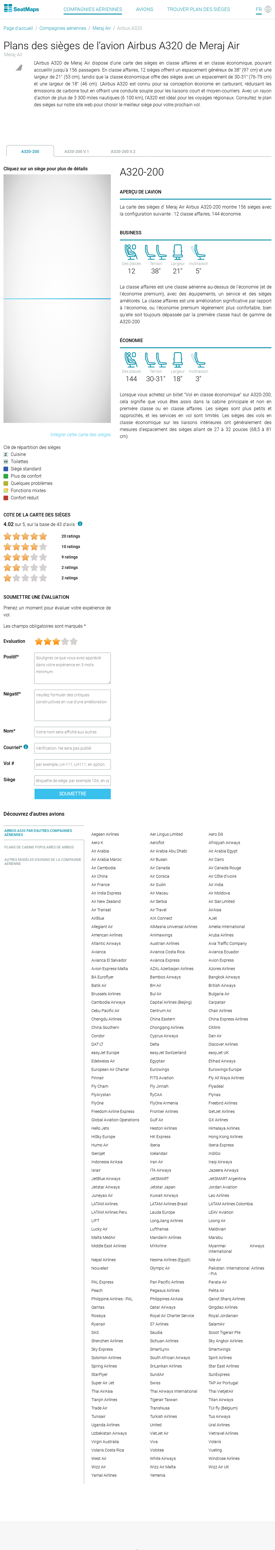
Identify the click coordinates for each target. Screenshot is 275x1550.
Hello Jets (100, 1128)
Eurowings (159, 1069)
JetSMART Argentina (227, 1178)
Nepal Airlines (103, 1259)
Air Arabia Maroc (106, 859)
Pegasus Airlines (165, 1290)
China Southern (105, 1027)
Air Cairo (216, 859)
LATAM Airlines (104, 1204)
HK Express (160, 1136)
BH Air (155, 985)
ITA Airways (160, 1170)
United (156, 1425)
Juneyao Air (102, 1195)
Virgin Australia (105, 1441)
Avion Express (221, 960)
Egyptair (157, 1061)
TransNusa (160, 1408)
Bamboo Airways (165, 977)
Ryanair (98, 1324)
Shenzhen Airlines (107, 1341)
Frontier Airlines (164, 1111)
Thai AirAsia (102, 1391)
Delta (154, 1044)
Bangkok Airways (224, 977)
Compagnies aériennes (62, 28)
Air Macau (159, 893)
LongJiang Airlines (166, 1220)
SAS (95, 1332)
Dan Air (215, 1036)
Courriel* (15, 747)
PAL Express (102, 1282)
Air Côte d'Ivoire (222, 876)
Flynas (214, 1094)
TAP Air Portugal (223, 1383)
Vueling (215, 1450)
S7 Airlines (159, 1324)
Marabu (216, 1237)
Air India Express (106, 893)
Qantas (97, 1307)
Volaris (215, 1441)
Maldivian (217, 1229)
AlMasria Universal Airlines (173, 926)
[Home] (21, 8)
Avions (144, 9)
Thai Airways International (173, 1391)
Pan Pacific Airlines (167, 1282)
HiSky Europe (103, 1136)
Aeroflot (157, 842)
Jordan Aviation (223, 1187)
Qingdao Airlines (223, 1307)
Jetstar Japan (163, 1187)
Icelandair (159, 1153)
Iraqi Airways (220, 1162)
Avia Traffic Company (228, 943)
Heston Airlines (163, 1128)
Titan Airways (221, 1399)
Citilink (214, 1027)
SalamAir (217, 1324)
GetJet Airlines (222, 1111)
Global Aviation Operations (115, 1120)
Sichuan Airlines (164, 1341)
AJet (213, 918)
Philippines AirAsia (166, 1299)
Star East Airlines (224, 1366)
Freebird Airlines (223, 1103)
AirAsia (215, 910)
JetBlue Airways (105, 1178)
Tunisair (98, 1416)
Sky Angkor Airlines (226, 1341)
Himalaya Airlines (224, 1128)
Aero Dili (216, 834)
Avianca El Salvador (109, 960)
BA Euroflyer (102, 977)
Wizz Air (98, 1467)
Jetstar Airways (105, 1187)
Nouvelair (99, 1268)
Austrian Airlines (164, 943)
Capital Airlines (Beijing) (171, 1002)
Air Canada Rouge (225, 868)
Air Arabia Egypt (223, 851)
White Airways (163, 1458)
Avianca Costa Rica (167, 952)
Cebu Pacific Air (105, 1010)
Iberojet (98, 1153)
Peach (97, 1290)
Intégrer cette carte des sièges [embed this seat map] (80, 434)
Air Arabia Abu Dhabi (168, 851)
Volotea (157, 1450)
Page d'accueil (18, 28)
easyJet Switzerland (168, 1052)
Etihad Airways (222, 1061)
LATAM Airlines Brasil (168, 1204)
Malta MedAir (103, 1237)
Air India (216, 884)
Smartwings (219, 1349)
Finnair (97, 1078)
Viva (154, 1441)
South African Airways (170, 1357)
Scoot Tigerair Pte (224, 1332)
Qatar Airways (163, 1307)
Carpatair (217, 1002)
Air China (99, 876)
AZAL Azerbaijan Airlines (171, 968)
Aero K (97, 842)
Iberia (155, 1145)
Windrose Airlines (224, 1458)
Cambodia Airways (108, 1002)
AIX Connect (161, 918)
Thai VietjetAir (221, 1391)
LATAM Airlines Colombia (231, 1204)
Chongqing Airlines (167, 1027)
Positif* (11, 657)
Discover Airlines (223, 1044)
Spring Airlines (104, 1366)
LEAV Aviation (221, 1212)
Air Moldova (219, 893)
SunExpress (219, 1374)
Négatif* (12, 694)
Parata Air (218, 1282)
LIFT (95, 1220)
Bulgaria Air (219, 994)
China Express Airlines (228, 1019)
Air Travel (158, 910)
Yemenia (157, 1475)
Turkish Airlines (163, 1416)
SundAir (157, 1374)
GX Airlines (218, 1120)
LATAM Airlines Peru (109, 1212)
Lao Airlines (219, 1195)
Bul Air (156, 994)
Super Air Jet (102, 1383)
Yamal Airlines (104, 1475)
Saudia (156, 1332)
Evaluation (14, 641)
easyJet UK (219, 1052)
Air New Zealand (106, 901)
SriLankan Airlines (166, 1366)
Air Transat (101, 910)
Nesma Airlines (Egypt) (170, 1259)
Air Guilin (158, 884)
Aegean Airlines (105, 834)
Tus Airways (219, 1416)
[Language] (264, 9)
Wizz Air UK (219, 1467)
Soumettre (72, 794)
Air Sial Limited (222, 901)
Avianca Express (165, 960)
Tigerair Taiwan (164, 1399)
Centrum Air (160, 1010)
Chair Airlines (220, 1010)
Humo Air (99, 1145)
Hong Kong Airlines (226, 1136)
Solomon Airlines (106, 1357)
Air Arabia (100, 851)
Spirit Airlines (220, 1357)
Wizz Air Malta (163, 1467)
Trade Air (99, 1408)
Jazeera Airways (223, 1170)
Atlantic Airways (106, 943)
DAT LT (97, 1044)
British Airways (222, 985)
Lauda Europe (162, 1212)
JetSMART (159, 1178)
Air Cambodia (103, 868)
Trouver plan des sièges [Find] (198, 9)
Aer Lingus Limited (166, 834)
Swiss (155, 1383)
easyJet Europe (105, 1052)
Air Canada (160, 868)
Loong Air (217, 1220)
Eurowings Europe (225, 1069)
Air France (100, 884)
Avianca (98, 952)
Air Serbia (158, 901)
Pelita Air (217, 1290)
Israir (96, 1170)
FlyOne (97, 1103)
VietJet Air (159, 1433)
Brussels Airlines (106, 994)
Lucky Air (99, 1229)
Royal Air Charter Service (172, 1315)
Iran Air (156, 1162)
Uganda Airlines (105, 1425)
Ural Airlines (219, 1425)
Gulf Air (156, 1120)
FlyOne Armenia (164, 1103)
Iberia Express (221, 1145)
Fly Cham (99, 1086)
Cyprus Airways (164, 1036)
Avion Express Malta (109, 968)
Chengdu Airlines (106, 1019)
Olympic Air (160, 1268)
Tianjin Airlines (104, 1399)
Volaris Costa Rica (107, 1450)
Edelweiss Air (103, 1061)
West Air (98, 1458)
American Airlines (106, 935)
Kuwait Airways (164, 1195)
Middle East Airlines (108, 1246)
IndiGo (214, 1153)
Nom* (9, 731)
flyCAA (156, 1094)
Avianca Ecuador (224, 952)
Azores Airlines (222, 968)
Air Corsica (159, 876)
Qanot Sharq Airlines (227, 1299)
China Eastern (162, 1019)
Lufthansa (159, 1229)
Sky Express (102, 1349)
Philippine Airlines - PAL (112, 1299)
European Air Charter (110, 1069)
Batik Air (98, 985)
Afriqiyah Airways (224, 842)
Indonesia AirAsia (107, 1162)
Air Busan (158, 859)
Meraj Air (102, 28)
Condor (98, 1036)
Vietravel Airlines (223, 1433)
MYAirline (158, 1246)
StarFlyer (99, 1374)
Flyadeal (216, 1086)
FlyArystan (101, 1094)
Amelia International (227, 926)
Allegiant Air (102, 926)
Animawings (161, 935)
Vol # (8, 763)
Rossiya (98, 1315)
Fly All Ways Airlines (226, 1078)
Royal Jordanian (223, 1315)
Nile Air (215, 1259)
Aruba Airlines (221, 935)
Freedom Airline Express (112, 1111)
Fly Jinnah (159, 1086)
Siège (9, 779)
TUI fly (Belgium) (223, 1408)
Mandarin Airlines (165, 1237)
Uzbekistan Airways (109, 1433)
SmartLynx (159, 1349)
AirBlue (97, 918)
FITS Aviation (162, 1078)
